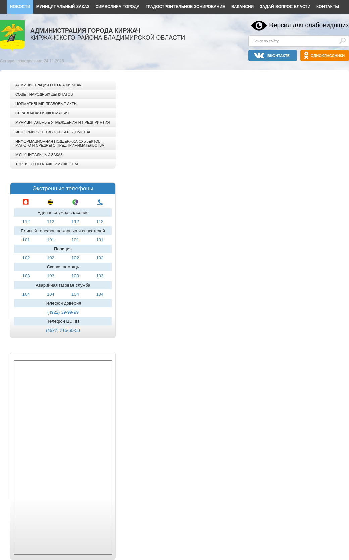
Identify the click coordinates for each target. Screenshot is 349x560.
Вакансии (242, 6)
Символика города (117, 6)
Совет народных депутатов (44, 94)
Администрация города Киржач (48, 85)
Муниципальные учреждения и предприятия (62, 122)
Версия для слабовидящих (309, 25)
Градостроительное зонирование (185, 6)
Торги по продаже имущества (47, 164)
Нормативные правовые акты (46, 104)
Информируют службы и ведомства (52, 132)
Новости (20, 6)
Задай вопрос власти (285, 6)
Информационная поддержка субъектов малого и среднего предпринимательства (59, 143)
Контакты (327, 6)
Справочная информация (42, 113)
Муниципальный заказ (63, 6)
